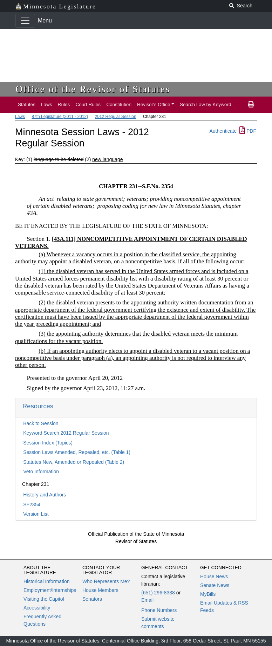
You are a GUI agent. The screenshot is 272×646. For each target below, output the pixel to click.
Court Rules (88, 104)
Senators (92, 599)
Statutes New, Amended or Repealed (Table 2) (73, 462)
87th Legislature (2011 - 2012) (60, 116)
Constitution (118, 104)
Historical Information (46, 581)
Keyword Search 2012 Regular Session (66, 433)
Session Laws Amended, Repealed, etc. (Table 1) (76, 452)
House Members (100, 590)
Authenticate (223, 131)
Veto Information (41, 471)
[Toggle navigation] (25, 21)
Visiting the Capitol (43, 599)
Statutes (26, 104)
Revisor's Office (153, 104)
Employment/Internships (49, 590)
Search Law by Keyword (205, 104)
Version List (35, 514)
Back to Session (40, 423)
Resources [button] (37, 406)
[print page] (251, 104)
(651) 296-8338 (158, 592)
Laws (46, 104)
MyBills (208, 594)
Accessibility (36, 608)
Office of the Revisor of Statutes (92, 89)
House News (214, 576)
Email (147, 600)
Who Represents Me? (106, 581)
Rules (64, 104)
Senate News (214, 585)
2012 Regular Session (115, 116)
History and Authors (44, 494)
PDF (247, 131)
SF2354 (31, 504)
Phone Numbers (159, 610)
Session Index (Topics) (48, 443)
